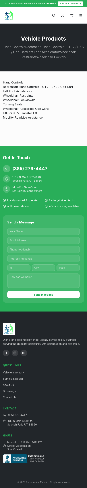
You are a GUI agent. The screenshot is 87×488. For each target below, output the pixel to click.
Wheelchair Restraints (18, 95)
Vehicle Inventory (13, 372)
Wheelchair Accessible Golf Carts (26, 109)
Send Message (43, 294)
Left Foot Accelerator (17, 91)
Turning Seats (12, 104)
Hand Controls (13, 82)
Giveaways (9, 391)
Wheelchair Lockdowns (19, 100)
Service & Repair (13, 378)
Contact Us (9, 397)
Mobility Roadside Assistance (23, 117)
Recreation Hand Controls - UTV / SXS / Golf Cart (38, 87)
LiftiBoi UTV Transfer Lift (20, 113)
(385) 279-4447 (17, 415)
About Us (8, 384)
